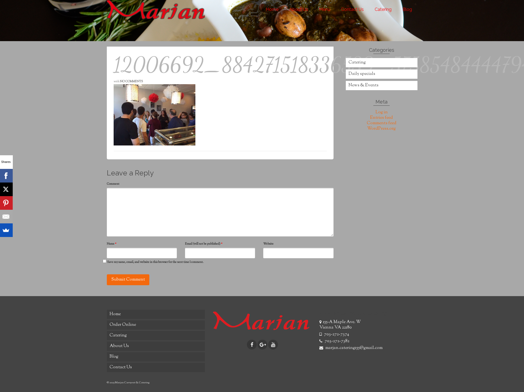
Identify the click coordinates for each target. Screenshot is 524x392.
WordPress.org (381, 129)
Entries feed (381, 118)
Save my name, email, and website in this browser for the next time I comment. (155, 262)
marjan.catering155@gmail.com (351, 348)
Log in (381, 112)
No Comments (131, 81)
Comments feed (381, 123)
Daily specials (362, 74)
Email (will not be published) (203, 244)
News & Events (363, 85)
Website (268, 244)
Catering (357, 62)
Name (111, 244)
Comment (113, 184)
